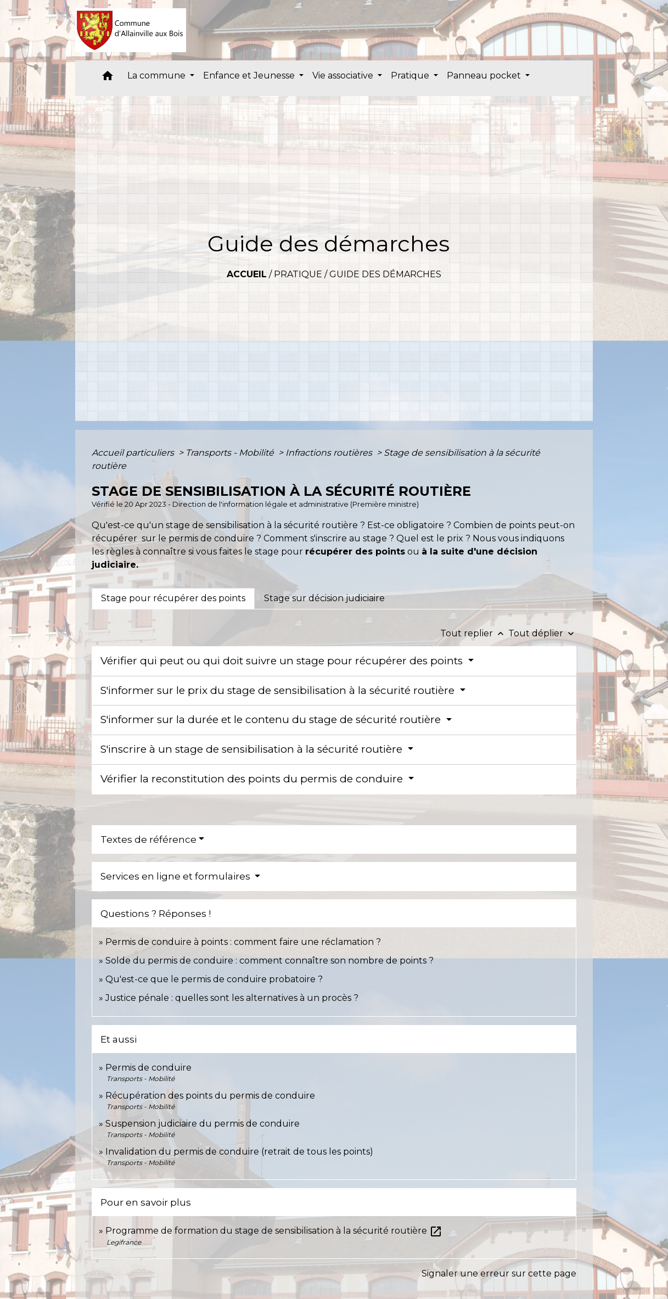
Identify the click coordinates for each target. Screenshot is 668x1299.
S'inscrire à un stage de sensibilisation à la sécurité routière (252, 749)
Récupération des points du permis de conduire (210, 1095)
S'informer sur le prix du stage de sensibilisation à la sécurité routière (278, 690)
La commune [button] (157, 75)
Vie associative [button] (343, 75)
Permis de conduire (148, 1067)
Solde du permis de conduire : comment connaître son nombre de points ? (269, 960)
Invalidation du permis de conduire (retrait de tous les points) (239, 1151)
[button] (107, 78)
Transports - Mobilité (231, 452)
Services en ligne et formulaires (176, 876)
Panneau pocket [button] (485, 75)
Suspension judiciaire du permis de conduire (202, 1123)
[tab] (173, 598)
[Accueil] (131, 30)
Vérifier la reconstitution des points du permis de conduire (253, 778)
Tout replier (474, 633)
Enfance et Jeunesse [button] (250, 75)
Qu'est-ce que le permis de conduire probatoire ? (214, 979)
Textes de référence (148, 839)
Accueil (247, 274)
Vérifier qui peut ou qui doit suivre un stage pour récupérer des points (282, 660)
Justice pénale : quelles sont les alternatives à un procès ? (231, 998)
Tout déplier (542, 633)
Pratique (298, 274)
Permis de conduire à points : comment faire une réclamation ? (243, 942)
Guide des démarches (385, 274)
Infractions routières (329, 452)
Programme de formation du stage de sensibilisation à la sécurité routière (273, 1230)
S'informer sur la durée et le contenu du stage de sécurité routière (272, 719)
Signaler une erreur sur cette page (499, 1273)
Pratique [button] (411, 75)
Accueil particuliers (134, 452)
